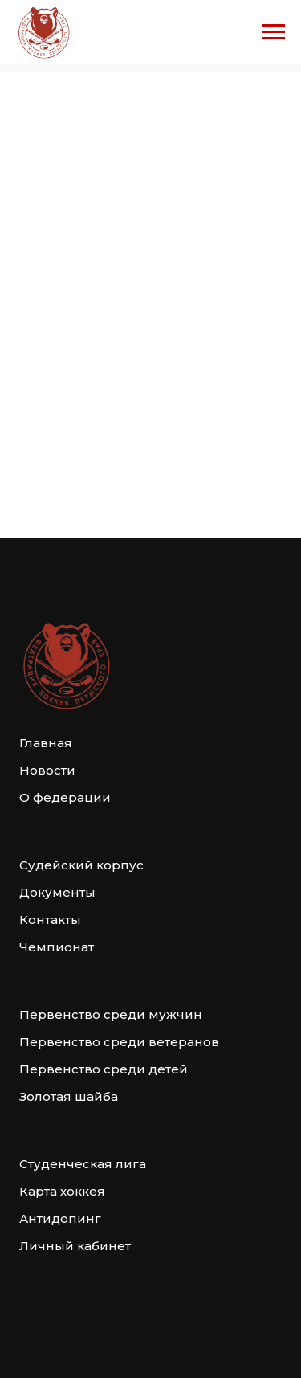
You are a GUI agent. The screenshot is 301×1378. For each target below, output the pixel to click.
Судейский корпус (81, 865)
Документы (57, 892)
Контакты (50, 919)
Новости (47, 770)
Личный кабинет (75, 1245)
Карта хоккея (62, 1191)
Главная (45, 742)
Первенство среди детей (103, 1069)
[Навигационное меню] (273, 32)
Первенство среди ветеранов (119, 1041)
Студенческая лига (82, 1164)
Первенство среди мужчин (110, 1014)
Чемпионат (56, 947)
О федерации (65, 797)
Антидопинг (60, 1218)
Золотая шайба (68, 1096)
